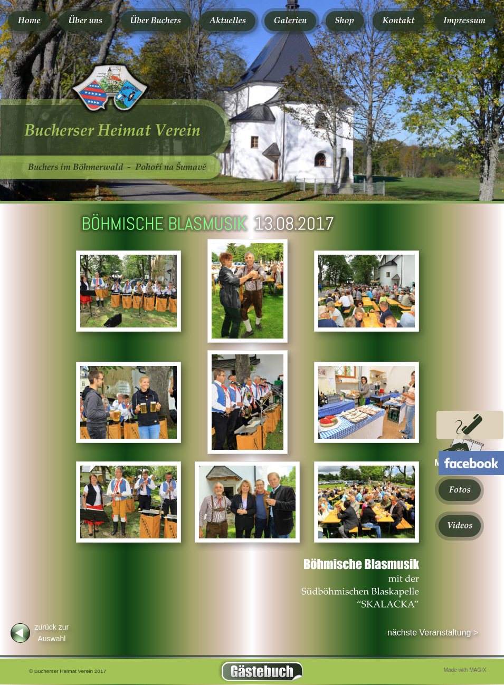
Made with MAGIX (465, 670)
